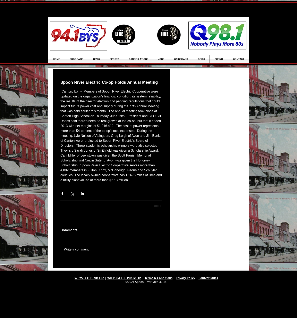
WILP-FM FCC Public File (124, 278)
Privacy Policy (185, 278)
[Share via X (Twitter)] (72, 194)
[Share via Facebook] (62, 194)
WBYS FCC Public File (89, 278)
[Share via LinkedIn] (82, 194)
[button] (96, 59)
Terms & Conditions (158, 278)
